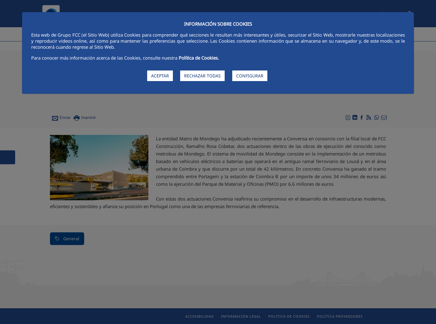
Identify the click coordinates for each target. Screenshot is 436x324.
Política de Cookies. (199, 58)
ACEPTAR (160, 76)
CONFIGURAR (249, 76)
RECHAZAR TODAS (202, 76)
